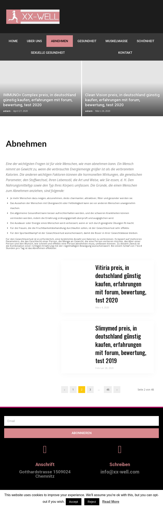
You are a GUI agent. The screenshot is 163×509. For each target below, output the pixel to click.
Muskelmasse (117, 41)
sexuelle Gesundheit (48, 53)
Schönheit (145, 41)
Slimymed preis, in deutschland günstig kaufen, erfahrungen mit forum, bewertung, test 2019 (120, 344)
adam (6, 110)
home (13, 41)
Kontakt (125, 53)
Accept (73, 501)
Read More (110, 501)
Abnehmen (59, 41)
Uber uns (34, 41)
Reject (92, 501)
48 (107, 389)
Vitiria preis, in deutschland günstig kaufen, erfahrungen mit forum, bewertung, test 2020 (120, 283)
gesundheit (86, 41)
